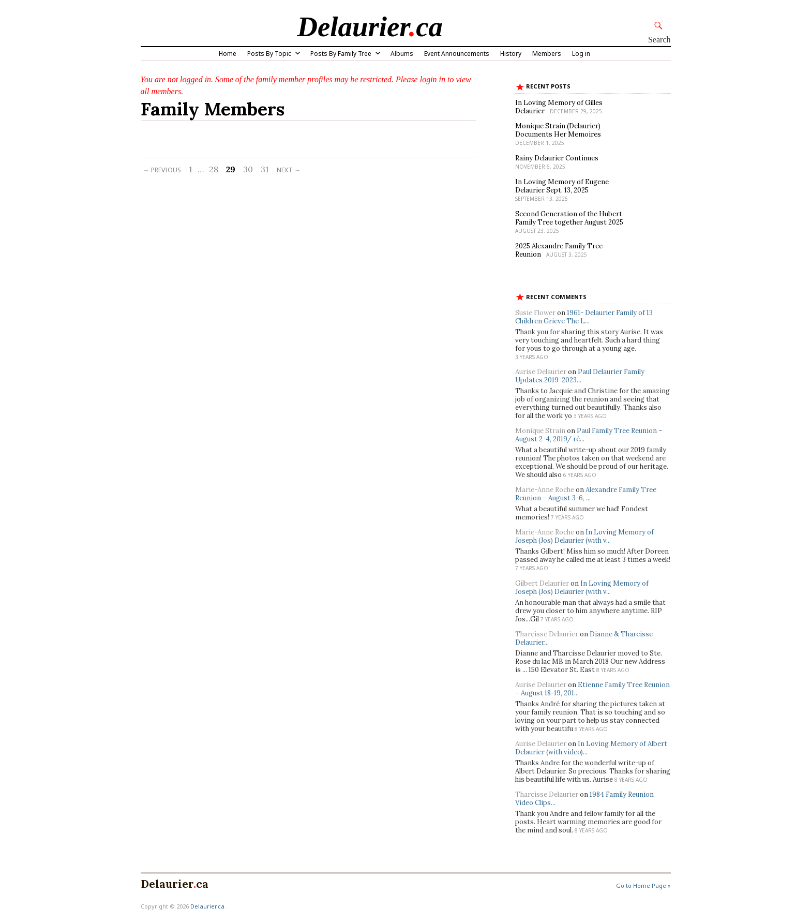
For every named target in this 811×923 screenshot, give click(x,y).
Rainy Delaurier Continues (556, 158)
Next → (289, 170)
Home (227, 54)
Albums (402, 54)
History (510, 54)
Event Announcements (456, 54)
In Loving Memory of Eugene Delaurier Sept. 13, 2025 (562, 186)
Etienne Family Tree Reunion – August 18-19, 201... (592, 688)
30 (248, 169)
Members (546, 54)
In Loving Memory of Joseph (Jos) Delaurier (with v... (584, 536)
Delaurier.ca (207, 906)
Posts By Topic (269, 54)
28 (213, 169)
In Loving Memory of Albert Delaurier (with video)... (591, 747)
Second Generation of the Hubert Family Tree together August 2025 (569, 218)
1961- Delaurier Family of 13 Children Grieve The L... (584, 316)
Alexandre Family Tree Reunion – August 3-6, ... (585, 493)
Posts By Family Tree (340, 54)
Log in (581, 54)
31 (265, 169)
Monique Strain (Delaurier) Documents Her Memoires (558, 130)
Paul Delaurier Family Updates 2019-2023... (579, 375)
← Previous (162, 170)
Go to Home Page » (643, 885)
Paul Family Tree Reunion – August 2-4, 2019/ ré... (589, 434)
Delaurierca (370, 26)
